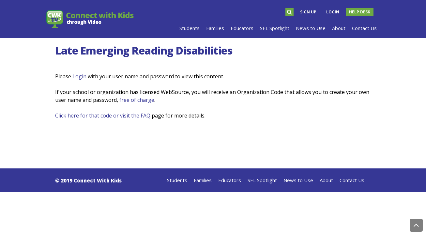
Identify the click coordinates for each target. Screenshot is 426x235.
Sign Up (308, 12)
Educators (229, 180)
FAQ (145, 115)
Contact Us (352, 180)
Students (177, 180)
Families (203, 180)
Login (332, 12)
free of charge (136, 99)
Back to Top (416, 225)
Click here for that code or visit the (98, 115)
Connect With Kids (98, 180)
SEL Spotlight (262, 180)
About (326, 180)
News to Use (298, 180)
